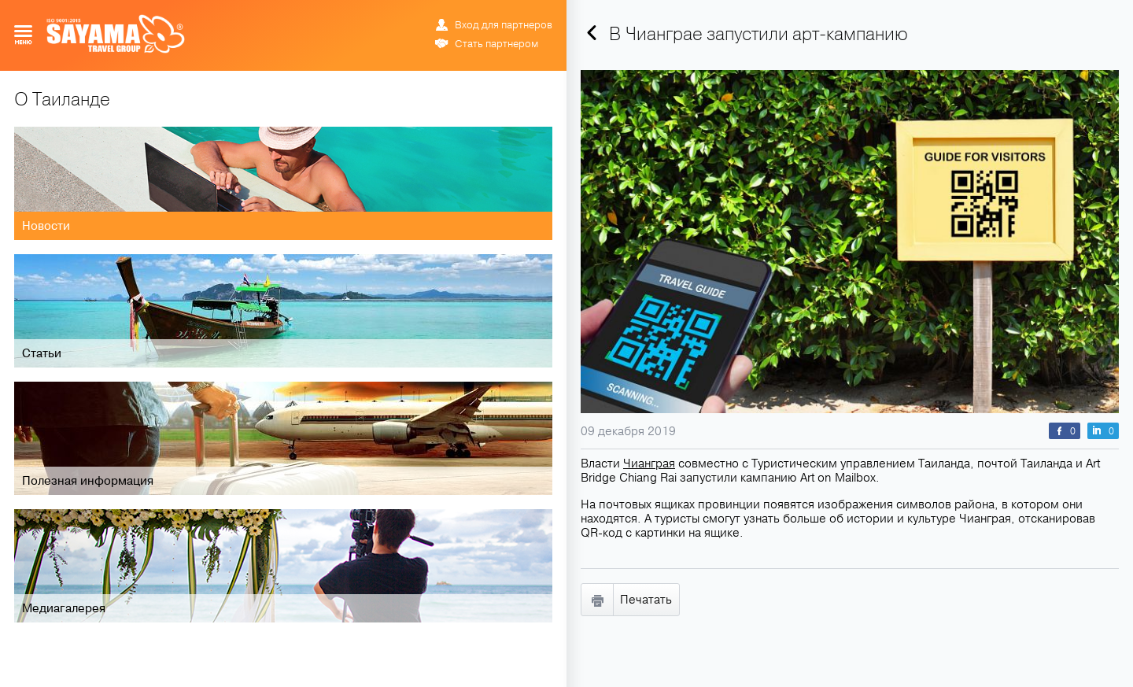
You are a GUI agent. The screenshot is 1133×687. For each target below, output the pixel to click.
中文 (544, 12)
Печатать (646, 600)
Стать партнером (496, 44)
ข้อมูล (520, 12)
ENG (496, 12)
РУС (478, 12)
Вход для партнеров (503, 25)
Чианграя (649, 463)
